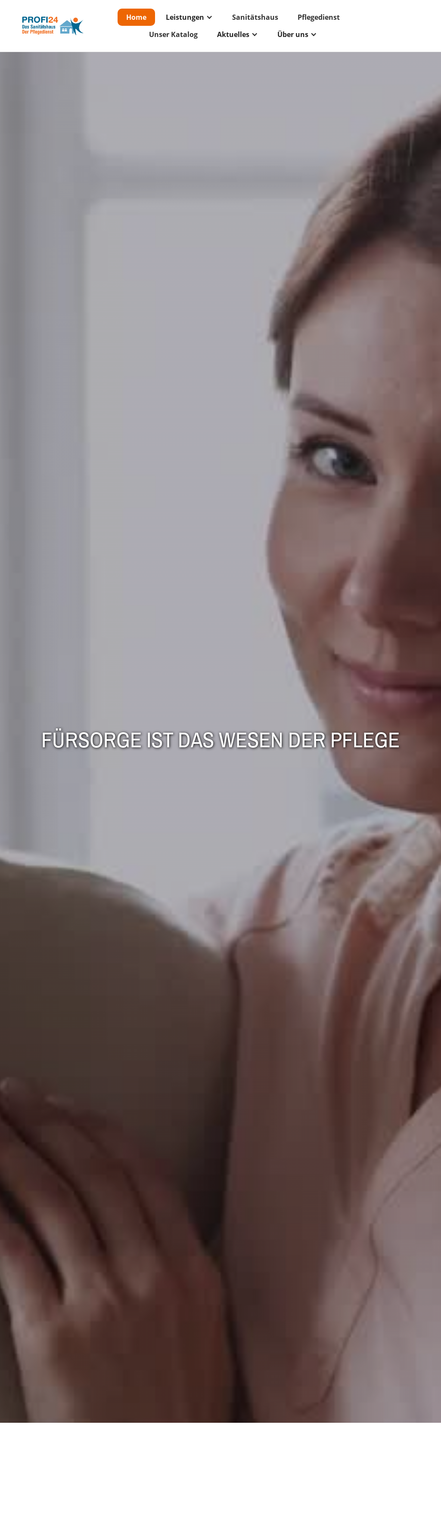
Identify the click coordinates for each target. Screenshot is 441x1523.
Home (136, 17)
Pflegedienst (319, 17)
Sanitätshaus (255, 17)
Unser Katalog (173, 34)
